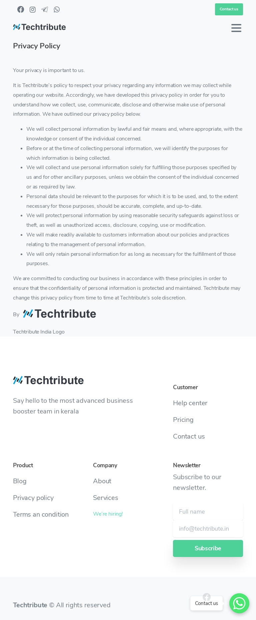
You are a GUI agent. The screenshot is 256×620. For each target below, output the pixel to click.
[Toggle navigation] (236, 28)
